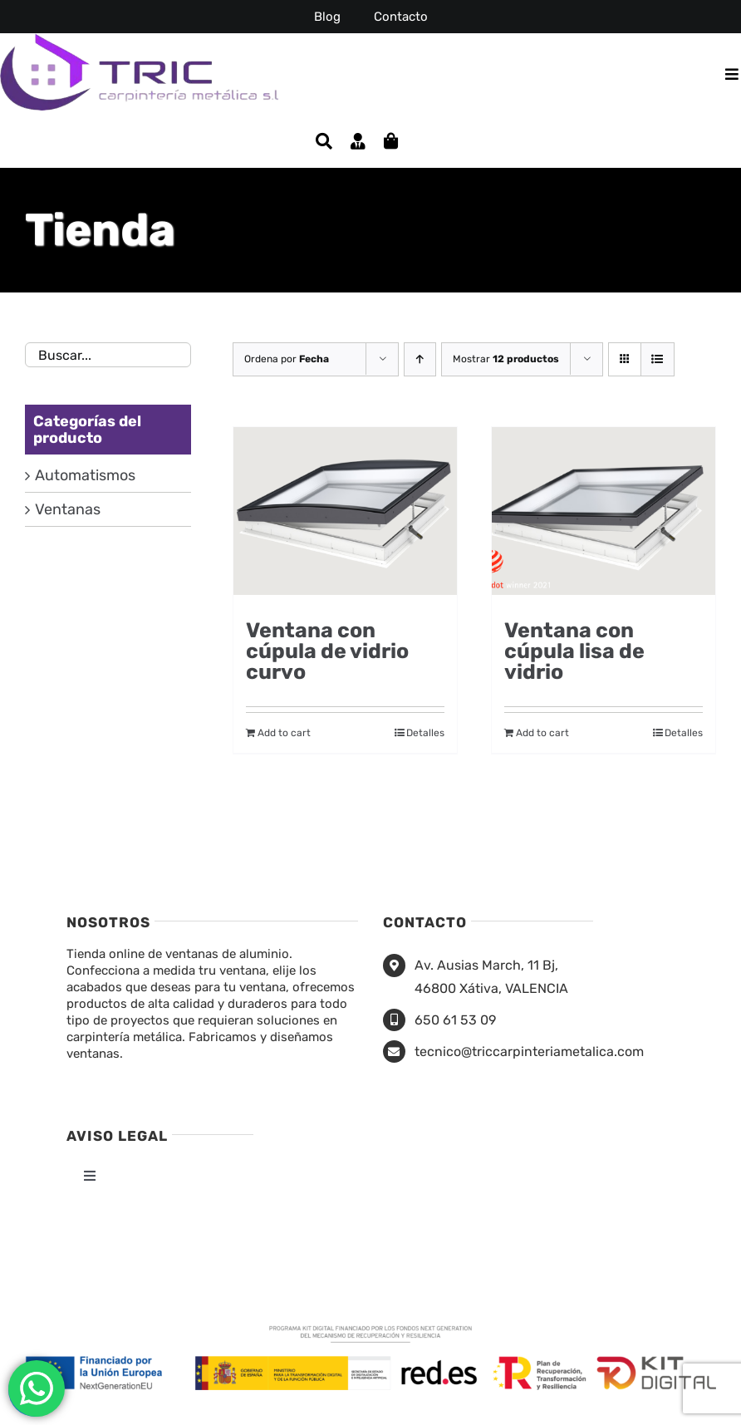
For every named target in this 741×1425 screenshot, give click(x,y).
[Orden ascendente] (420, 359)
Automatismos (85, 475)
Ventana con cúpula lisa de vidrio (574, 651)
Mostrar (506, 359)
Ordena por (286, 359)
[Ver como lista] (657, 359)
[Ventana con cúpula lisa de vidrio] (603, 515)
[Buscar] (324, 141)
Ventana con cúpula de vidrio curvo (327, 651)
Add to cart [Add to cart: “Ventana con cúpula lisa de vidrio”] (542, 733)
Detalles (425, 733)
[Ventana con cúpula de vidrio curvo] (345, 515)
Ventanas (68, 509)
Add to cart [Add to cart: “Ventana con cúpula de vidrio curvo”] (284, 733)
